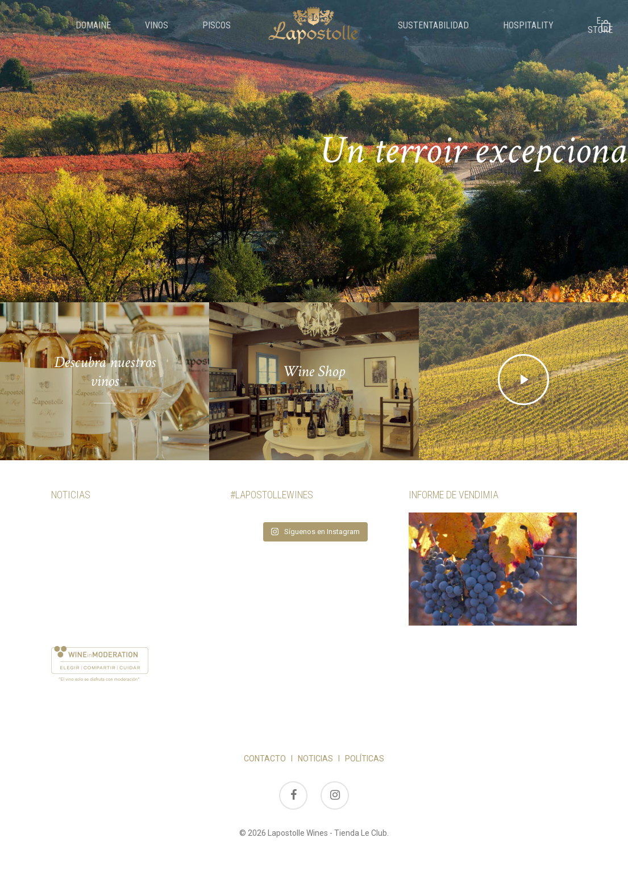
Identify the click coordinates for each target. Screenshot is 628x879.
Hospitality (528, 25)
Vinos (156, 25)
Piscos (216, 25)
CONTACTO (265, 758)
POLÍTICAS (364, 758)
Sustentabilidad (433, 25)
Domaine (93, 25)
